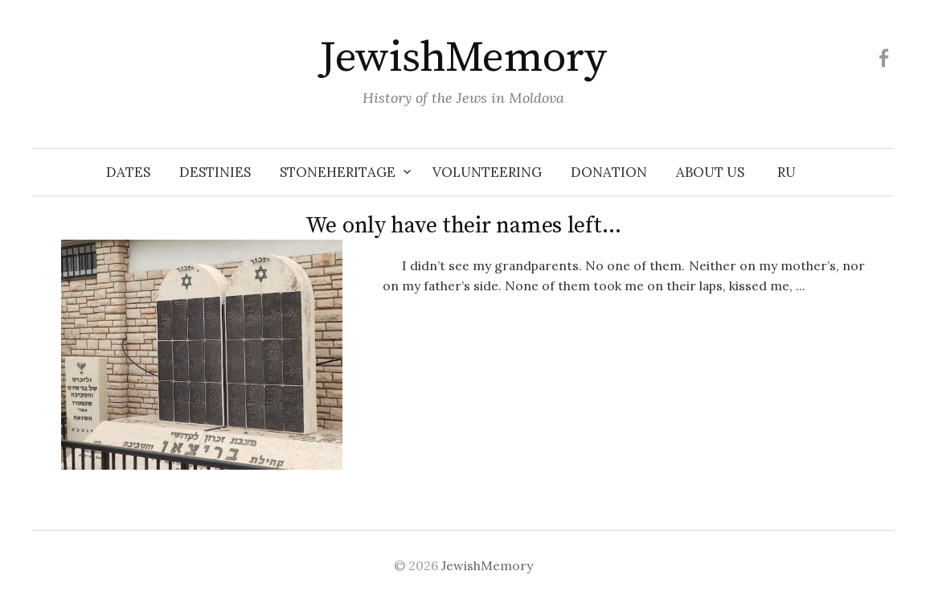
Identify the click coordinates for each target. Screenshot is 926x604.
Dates (128, 172)
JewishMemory (463, 58)
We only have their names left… (463, 226)
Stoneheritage (337, 172)
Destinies (215, 172)
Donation (609, 172)
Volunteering (487, 172)
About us (710, 172)
